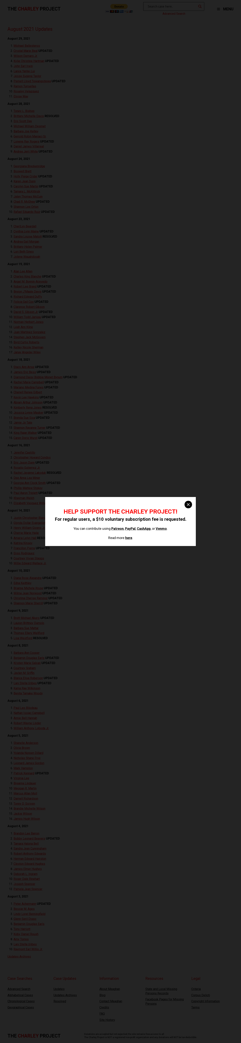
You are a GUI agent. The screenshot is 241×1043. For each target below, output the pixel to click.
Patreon (117, 529)
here (128, 538)
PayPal (130, 529)
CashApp (144, 529)
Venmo (161, 529)
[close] (188, 504)
